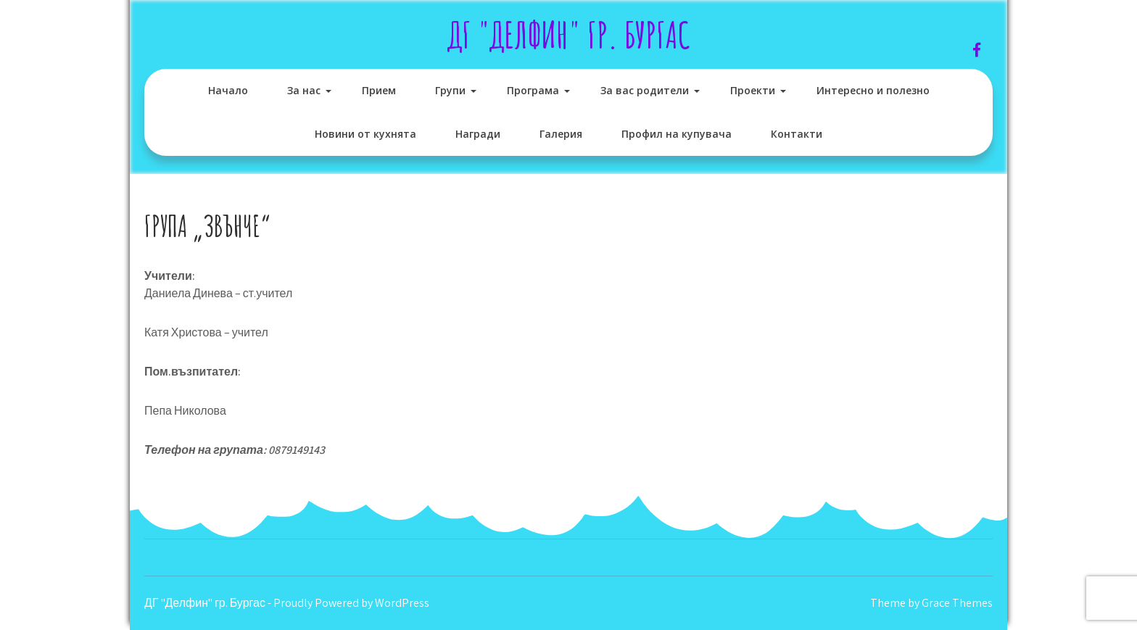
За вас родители (644, 90)
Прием (379, 90)
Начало (228, 90)
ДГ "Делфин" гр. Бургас (569, 34)
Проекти (752, 90)
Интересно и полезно (873, 90)
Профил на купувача (676, 134)
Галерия (560, 134)
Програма (533, 90)
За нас (304, 90)
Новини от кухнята (365, 134)
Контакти (796, 134)
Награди (477, 134)
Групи (450, 90)
